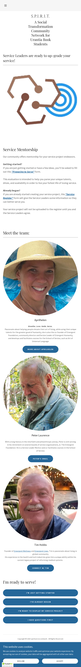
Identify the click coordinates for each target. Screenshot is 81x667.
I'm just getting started (40, 593)
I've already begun (40, 602)
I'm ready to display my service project (40, 611)
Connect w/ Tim (40, 568)
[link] (40, 16)
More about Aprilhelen (40, 349)
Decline (21, 661)
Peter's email (40, 459)
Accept (60, 661)
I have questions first (40, 620)
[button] (5, 5)
